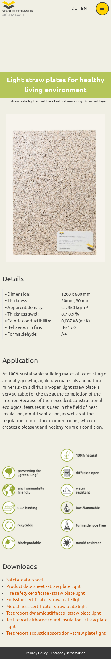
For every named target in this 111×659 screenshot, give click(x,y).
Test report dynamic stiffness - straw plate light (53, 612)
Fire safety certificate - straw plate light (45, 593)
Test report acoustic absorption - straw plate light (56, 633)
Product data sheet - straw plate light (43, 586)
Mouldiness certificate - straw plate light (46, 606)
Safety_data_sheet (25, 579)
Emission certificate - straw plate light (44, 599)
